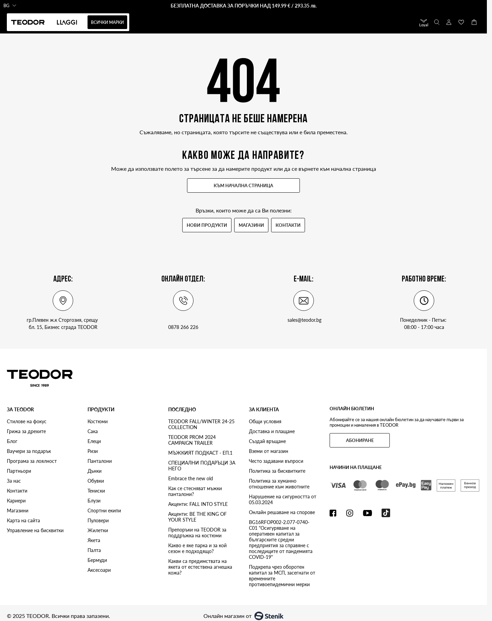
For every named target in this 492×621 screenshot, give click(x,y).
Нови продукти (207, 225)
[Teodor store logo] (39, 378)
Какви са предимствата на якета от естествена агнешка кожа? (200, 567)
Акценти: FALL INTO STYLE (198, 504)
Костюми (98, 421)
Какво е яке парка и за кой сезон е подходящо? (197, 548)
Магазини (251, 225)
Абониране (360, 440)
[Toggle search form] (436, 22)
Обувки (96, 481)
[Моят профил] (449, 22)
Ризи (93, 451)
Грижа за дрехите (26, 431)
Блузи (94, 500)
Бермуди (97, 560)
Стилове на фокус (26, 421)
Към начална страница (243, 185)
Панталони (100, 461)
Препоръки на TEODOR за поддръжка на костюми (197, 532)
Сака (93, 431)
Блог (12, 441)
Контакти (288, 225)
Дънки (95, 471)
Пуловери (98, 520)
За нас (14, 481)
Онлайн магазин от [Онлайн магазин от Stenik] (243, 615)
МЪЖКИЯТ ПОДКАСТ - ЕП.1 (200, 453)
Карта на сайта (23, 520)
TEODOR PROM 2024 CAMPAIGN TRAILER (192, 440)
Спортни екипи (104, 510)
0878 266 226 (183, 327)
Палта (94, 550)
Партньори (19, 471)
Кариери (16, 500)
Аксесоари (99, 570)
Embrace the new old (190, 478)
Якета (94, 540)
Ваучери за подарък (29, 451)
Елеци (94, 441)
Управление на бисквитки (35, 530)
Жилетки (98, 530)
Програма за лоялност (32, 461)
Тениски (96, 491)
